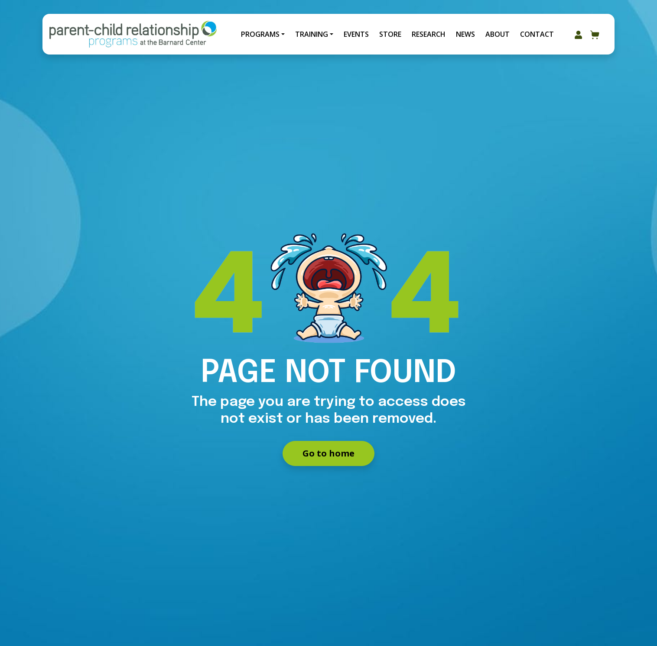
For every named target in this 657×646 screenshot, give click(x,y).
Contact (537, 34)
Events (356, 34)
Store (390, 34)
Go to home (328, 453)
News (465, 34)
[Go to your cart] (595, 34)
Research (429, 34)
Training (311, 34)
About (497, 34)
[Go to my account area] (578, 34)
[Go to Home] (133, 34)
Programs (260, 34)
